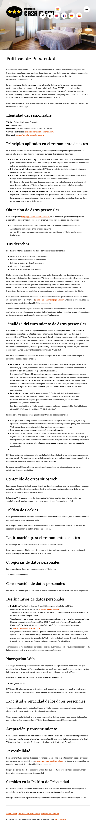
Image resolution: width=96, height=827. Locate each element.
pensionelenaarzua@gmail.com (39, 131)
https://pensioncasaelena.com (30, 135)
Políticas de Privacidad (29, 813)
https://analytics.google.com (26, 628)
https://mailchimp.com (48, 609)
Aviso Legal (11, 813)
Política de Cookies (50, 813)
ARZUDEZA (60, 819)
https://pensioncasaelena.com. (35, 216)
